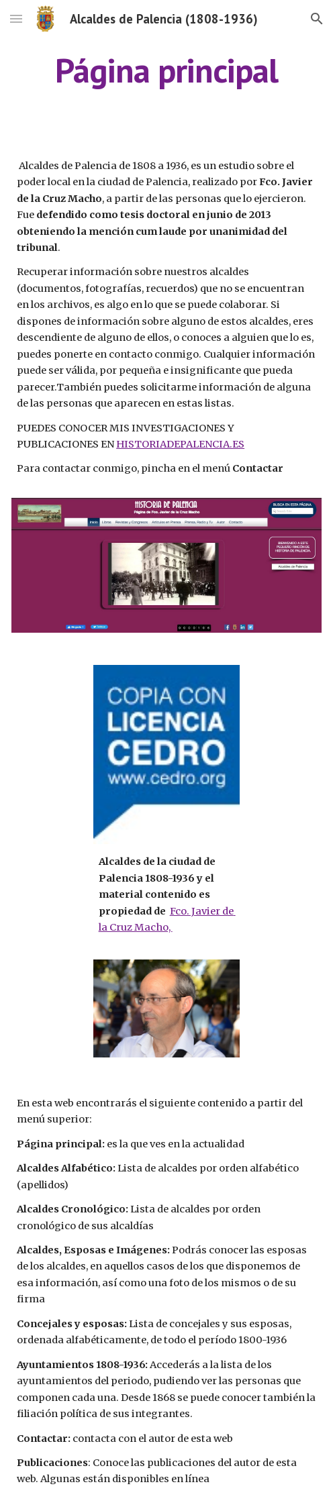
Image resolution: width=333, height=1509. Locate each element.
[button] (16, 18)
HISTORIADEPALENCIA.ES (180, 444)
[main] (166, 70)
